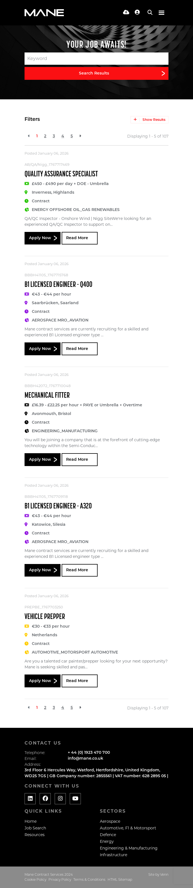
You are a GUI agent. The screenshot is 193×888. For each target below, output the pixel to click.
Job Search (35, 828)
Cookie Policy (35, 879)
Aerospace (110, 821)
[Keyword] (96, 58)
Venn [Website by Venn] (164, 874)
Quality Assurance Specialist (61, 174)
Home (31, 821)
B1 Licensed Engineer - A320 (58, 506)
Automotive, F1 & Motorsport (128, 828)
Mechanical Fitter (47, 396)
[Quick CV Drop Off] (126, 12)
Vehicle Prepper (45, 617)
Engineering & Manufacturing (129, 848)
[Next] (80, 136)
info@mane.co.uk (85, 759)
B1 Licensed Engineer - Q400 (58, 285)
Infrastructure (113, 854)
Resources (35, 834)
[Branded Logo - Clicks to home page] (44, 12)
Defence (108, 834)
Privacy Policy (60, 879)
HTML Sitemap (120, 879)
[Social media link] (30, 798)
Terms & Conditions (89, 879)
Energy (107, 841)
